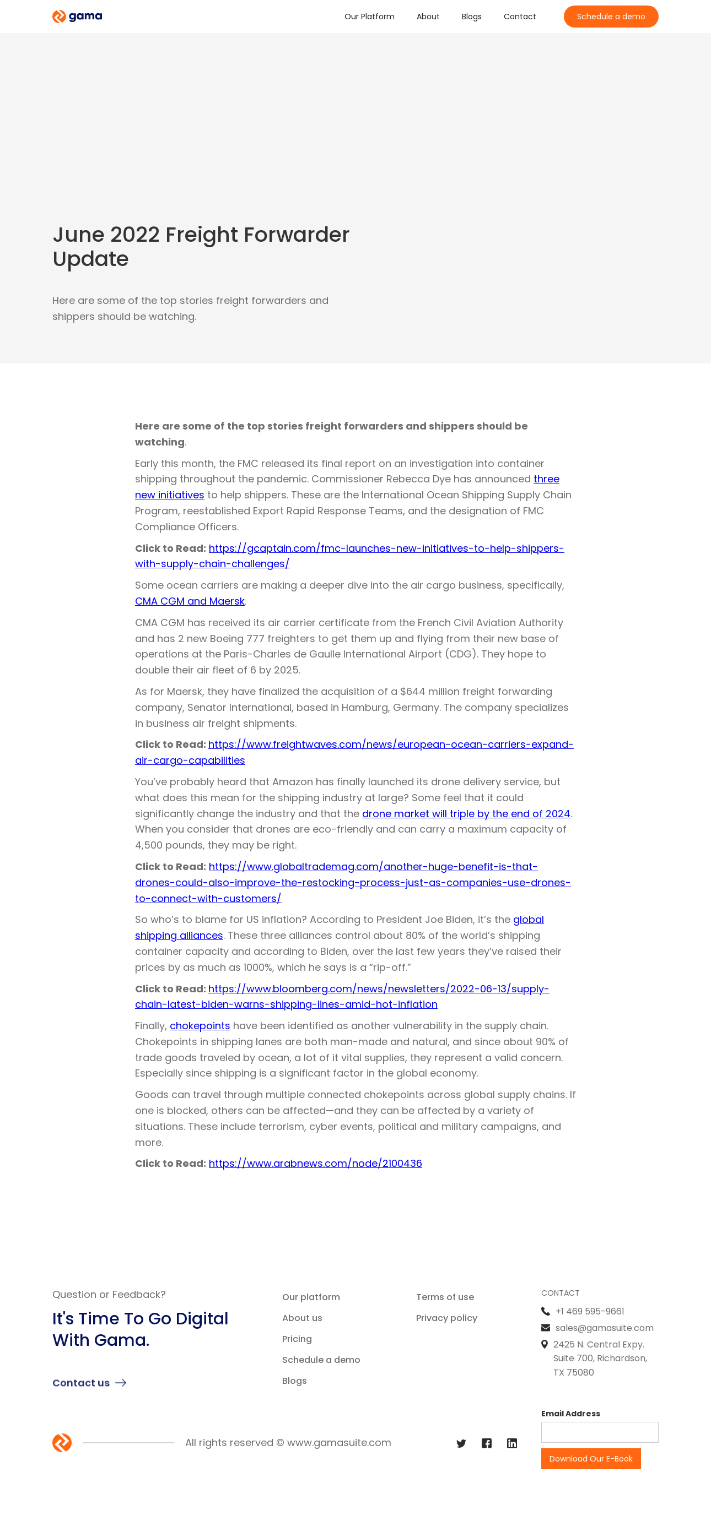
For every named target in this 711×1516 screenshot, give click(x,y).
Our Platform (369, 16)
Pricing (297, 1339)
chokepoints (200, 1026)
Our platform (311, 1297)
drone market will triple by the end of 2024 (466, 814)
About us (302, 1318)
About (428, 16)
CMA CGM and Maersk (190, 601)
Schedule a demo (611, 16)
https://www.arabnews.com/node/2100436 (315, 1163)
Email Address (570, 1413)
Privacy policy (446, 1318)
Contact (520, 16)
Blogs (472, 16)
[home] (77, 17)
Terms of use (445, 1297)
